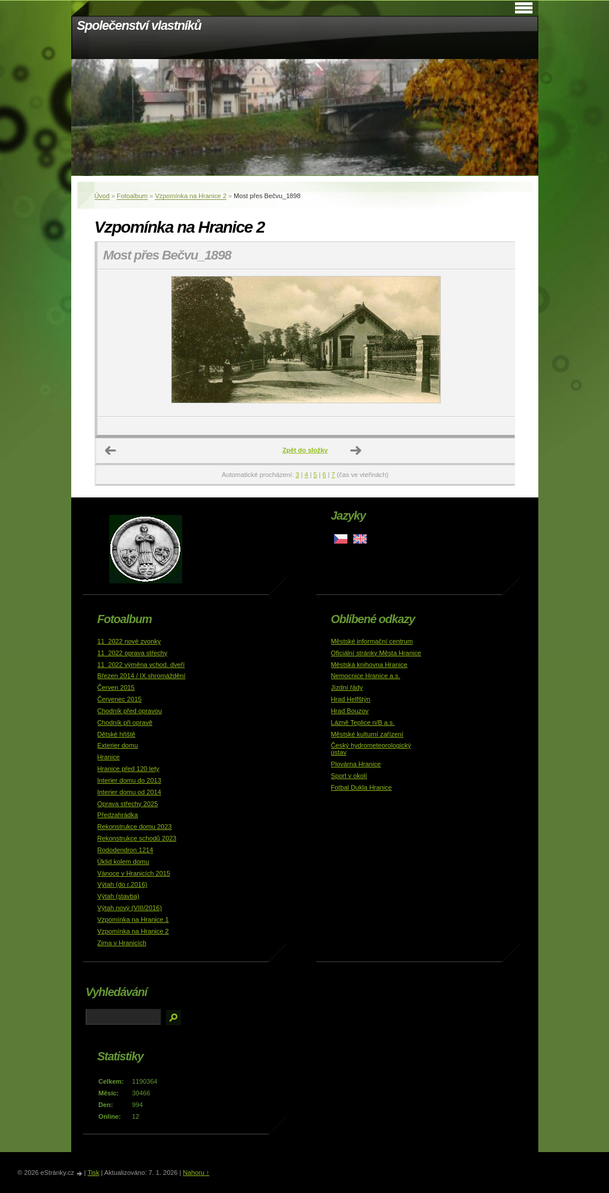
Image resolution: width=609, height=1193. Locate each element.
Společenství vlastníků (139, 25)
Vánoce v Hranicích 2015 (134, 873)
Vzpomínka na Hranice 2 (191, 195)
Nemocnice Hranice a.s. (366, 675)
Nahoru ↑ (196, 1172)
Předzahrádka (118, 814)
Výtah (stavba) (119, 896)
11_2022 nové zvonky (129, 641)
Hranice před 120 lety (128, 768)
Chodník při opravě (125, 722)
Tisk (93, 1172)
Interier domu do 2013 (129, 780)
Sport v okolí (349, 775)
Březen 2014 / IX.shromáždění (142, 675)
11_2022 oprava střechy (133, 652)
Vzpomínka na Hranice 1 (133, 919)
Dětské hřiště (116, 734)
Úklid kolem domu (123, 861)
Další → (356, 450)
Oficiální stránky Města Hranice (376, 652)
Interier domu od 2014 (129, 792)
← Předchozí (111, 450)
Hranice (109, 756)
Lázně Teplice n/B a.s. (363, 722)
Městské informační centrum (372, 641)
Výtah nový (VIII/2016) (130, 907)
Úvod (102, 195)
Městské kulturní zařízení (367, 734)
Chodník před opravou (130, 710)
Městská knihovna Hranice (369, 664)
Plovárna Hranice (356, 763)
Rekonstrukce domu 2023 (135, 826)
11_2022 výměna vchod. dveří (141, 664)
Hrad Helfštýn (351, 699)
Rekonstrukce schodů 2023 (137, 838)
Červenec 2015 (120, 699)
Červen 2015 (116, 687)
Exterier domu (118, 745)
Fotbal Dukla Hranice (361, 787)
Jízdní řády (347, 687)
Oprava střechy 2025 (128, 803)
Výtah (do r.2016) (123, 884)
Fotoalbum (132, 195)
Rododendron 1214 (126, 849)
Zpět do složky (305, 450)
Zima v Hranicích (122, 942)
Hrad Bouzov (350, 710)
